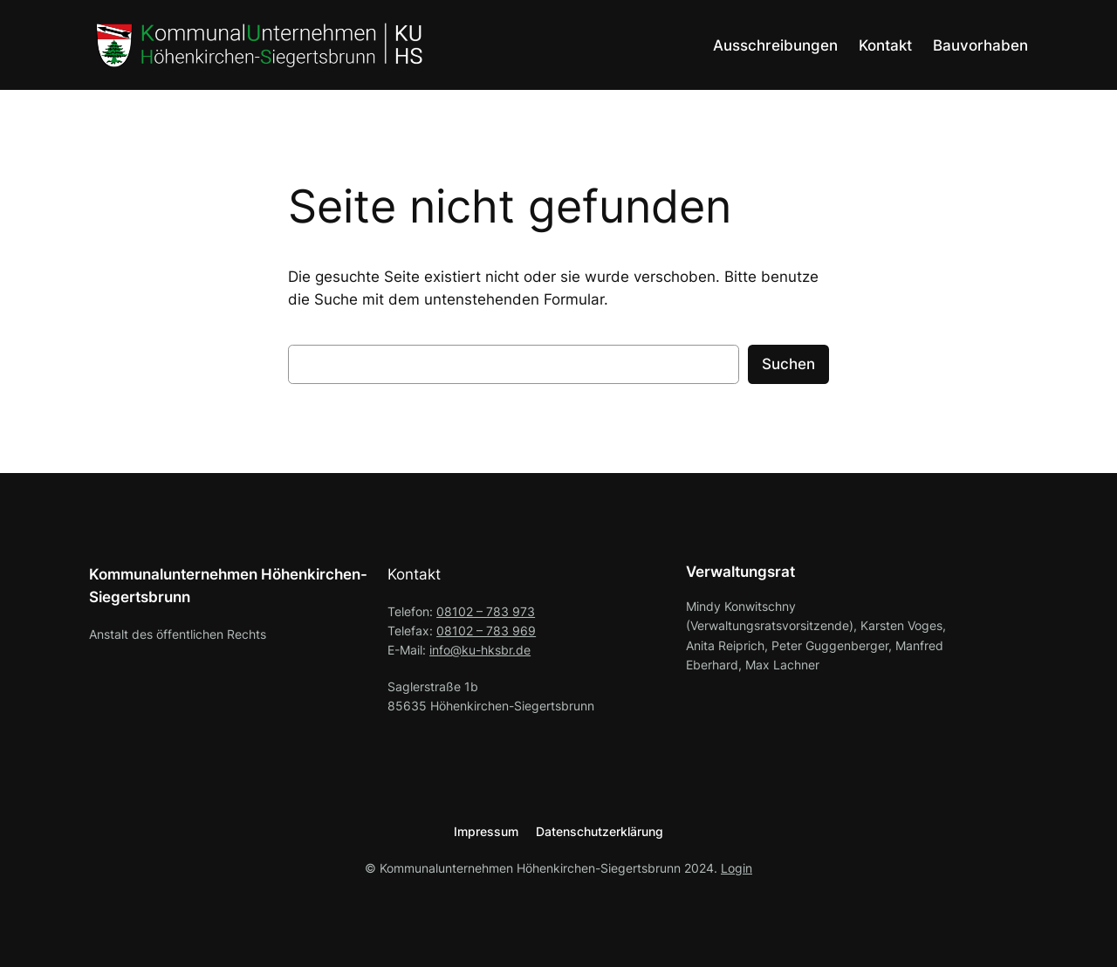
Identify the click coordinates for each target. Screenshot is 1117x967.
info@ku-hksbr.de (480, 649)
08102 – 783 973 (485, 611)
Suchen (788, 364)
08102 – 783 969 (486, 630)
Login (736, 868)
